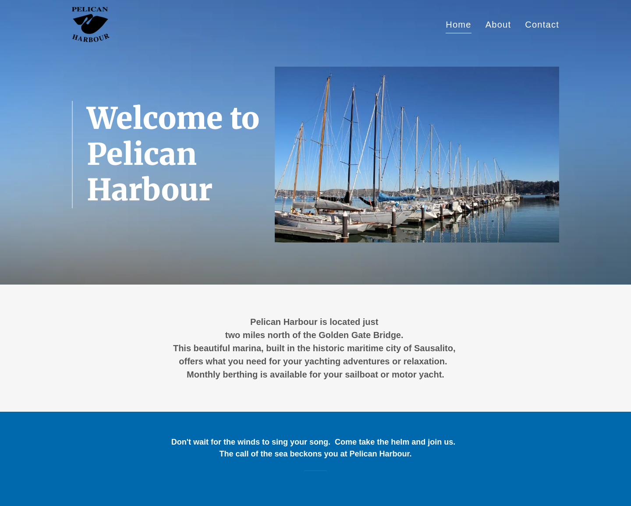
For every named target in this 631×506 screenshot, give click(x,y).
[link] (91, 24)
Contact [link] (542, 24)
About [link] (498, 24)
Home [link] (458, 24)
